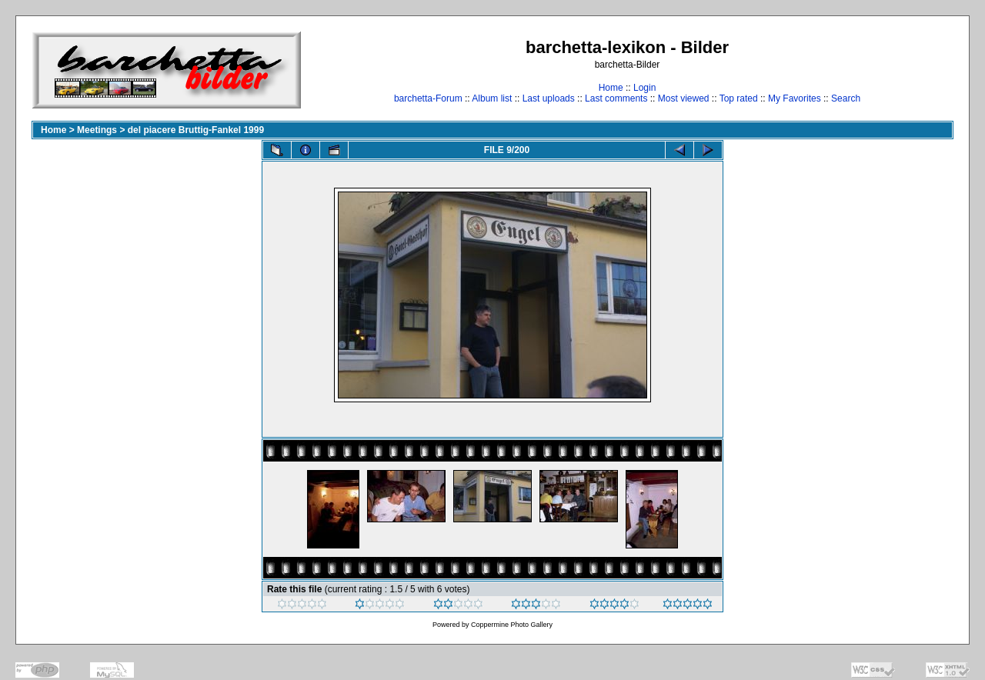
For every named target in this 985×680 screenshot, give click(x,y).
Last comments (616, 98)
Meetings (97, 130)
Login (644, 87)
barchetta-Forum (428, 98)
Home (611, 87)
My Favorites (794, 98)
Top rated (739, 98)
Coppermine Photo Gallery (512, 624)
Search (845, 98)
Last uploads (549, 98)
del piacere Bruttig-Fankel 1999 (196, 130)
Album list (492, 98)
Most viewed (684, 98)
